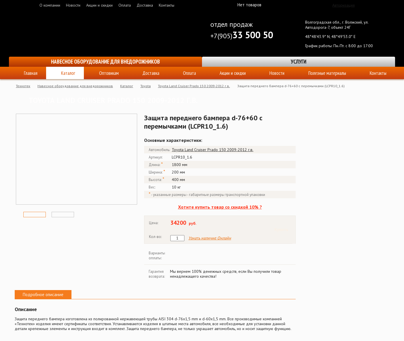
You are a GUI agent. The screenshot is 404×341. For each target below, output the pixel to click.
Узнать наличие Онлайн (209, 238)
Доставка (145, 5)
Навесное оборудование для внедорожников (105, 61)
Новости (73, 5)
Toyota (145, 86)
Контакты (166, 5)
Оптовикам (109, 73)
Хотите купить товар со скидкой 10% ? (220, 207)
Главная (30, 73)
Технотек (23, 86)
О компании (49, 5)
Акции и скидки (99, 5)
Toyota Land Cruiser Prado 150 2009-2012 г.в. (194, 86)
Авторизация (343, 5)
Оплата (124, 5)
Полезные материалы (327, 73)
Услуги (298, 61)
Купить (281, 229)
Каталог (68, 73)
